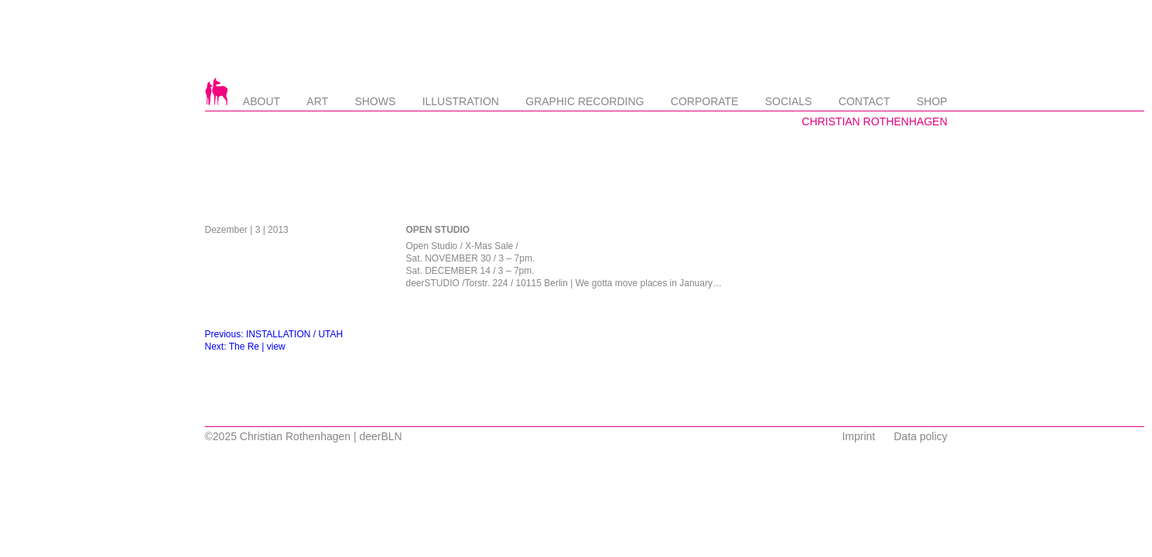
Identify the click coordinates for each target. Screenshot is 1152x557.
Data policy (920, 436)
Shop (932, 101)
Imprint (858, 436)
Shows (374, 101)
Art (317, 101)
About (261, 101)
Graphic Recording (584, 101)
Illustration (460, 101)
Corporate (705, 101)
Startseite (216, 91)
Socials (788, 101)
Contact (864, 101)
